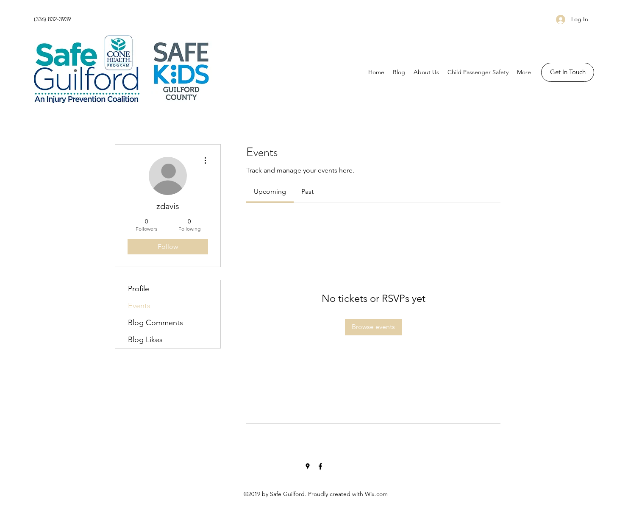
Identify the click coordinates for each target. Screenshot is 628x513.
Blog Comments (155, 322)
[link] (270, 191)
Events (139, 305)
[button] (567, 72)
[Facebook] (320, 466)
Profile (138, 288)
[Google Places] (307, 466)
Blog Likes (145, 339)
